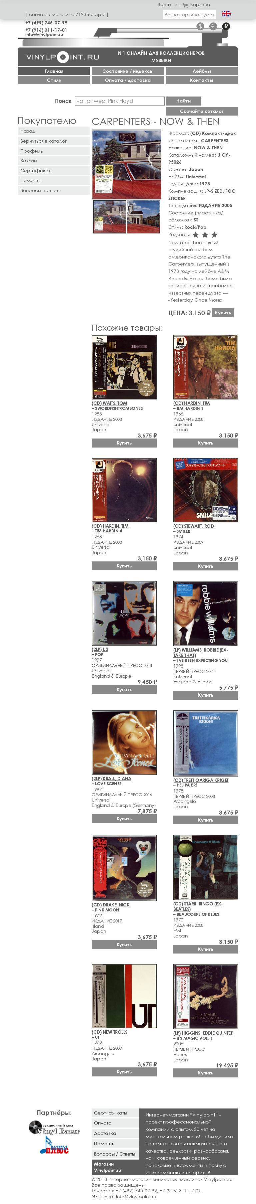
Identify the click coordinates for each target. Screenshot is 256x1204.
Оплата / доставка (128, 80)
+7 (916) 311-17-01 (46, 30)
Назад (27, 131)
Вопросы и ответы (40, 190)
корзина (196, 4)
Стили (54, 80)
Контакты (201, 80)
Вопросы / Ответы (114, 1154)
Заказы (28, 160)
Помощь (30, 180)
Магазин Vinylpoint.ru (107, 1167)
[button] (155, 136)
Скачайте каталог (202, 111)
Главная (54, 71)
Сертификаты (36, 170)
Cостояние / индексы (128, 71)
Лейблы (202, 71)
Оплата (103, 1123)
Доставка (105, 1133)
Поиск (63, 101)
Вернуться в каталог (43, 141)
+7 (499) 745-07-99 (46, 22)
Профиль (31, 151)
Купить (223, 312)
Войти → (167, 4)
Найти (183, 101)
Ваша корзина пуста (189, 14)
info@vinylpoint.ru (44, 34)
